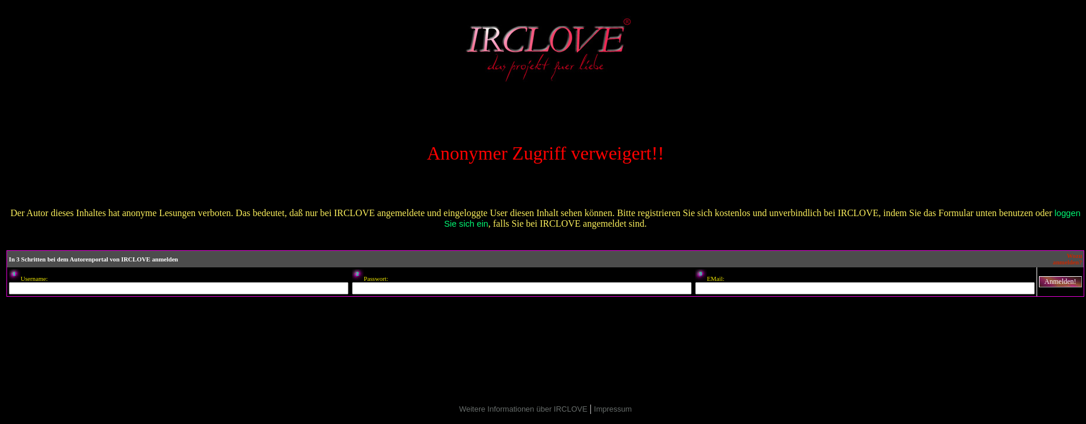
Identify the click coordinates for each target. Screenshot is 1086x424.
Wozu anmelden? (1067, 259)
